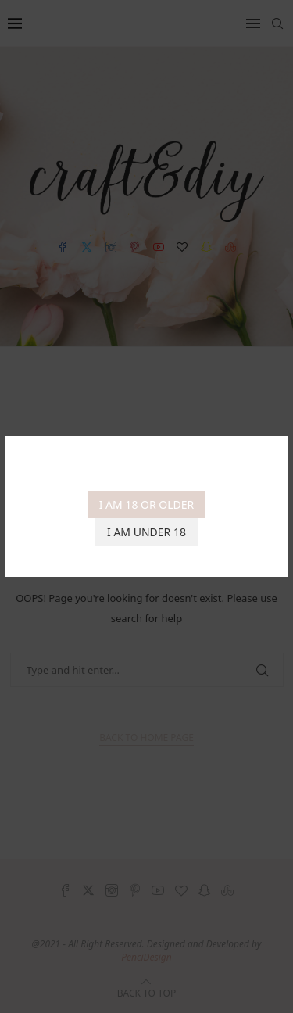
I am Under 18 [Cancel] (146, 531)
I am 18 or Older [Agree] (147, 504)
